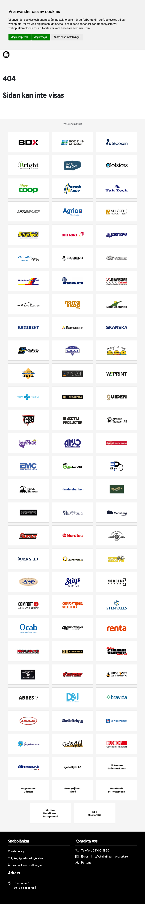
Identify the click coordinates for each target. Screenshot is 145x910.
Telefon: (92, 850)
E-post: (101, 856)
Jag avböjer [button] (40, 37)
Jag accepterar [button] (19, 37)
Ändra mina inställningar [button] (67, 37)
